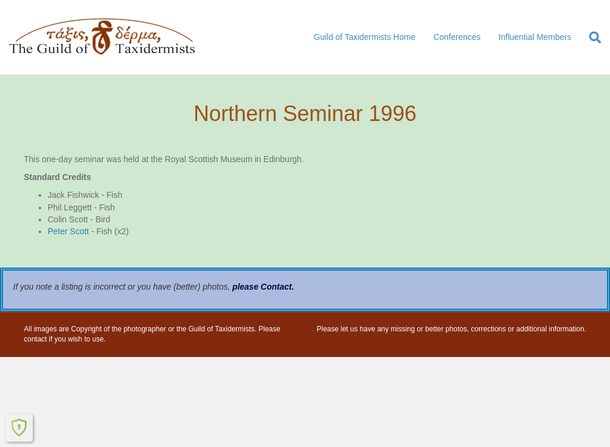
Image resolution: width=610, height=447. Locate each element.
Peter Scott (68, 231)
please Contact (262, 286)
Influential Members (535, 37)
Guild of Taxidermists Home (365, 37)
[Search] (590, 37)
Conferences (456, 37)
